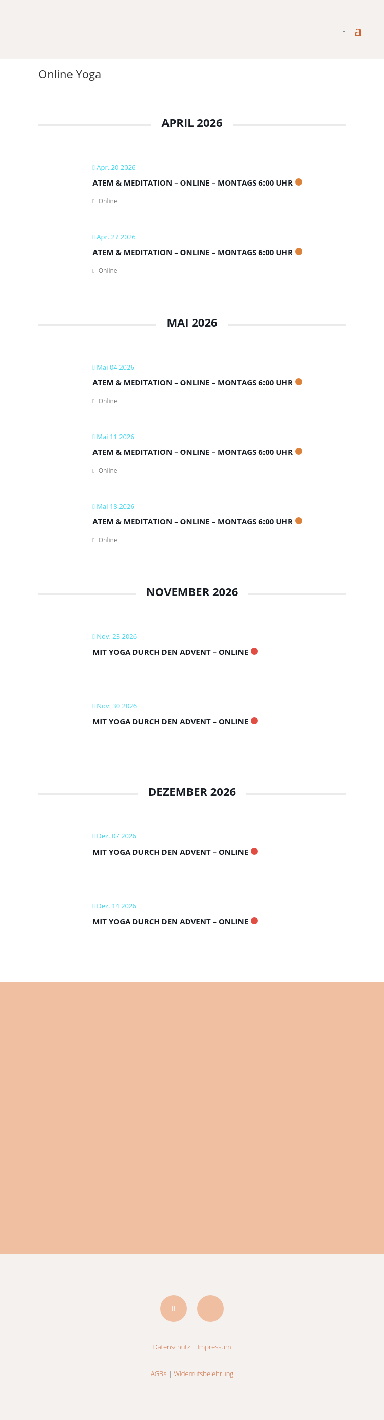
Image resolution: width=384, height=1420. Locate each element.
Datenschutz (171, 1347)
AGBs (158, 1373)
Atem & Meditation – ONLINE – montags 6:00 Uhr (192, 182)
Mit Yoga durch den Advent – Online (170, 652)
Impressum (214, 1347)
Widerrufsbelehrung (203, 1373)
